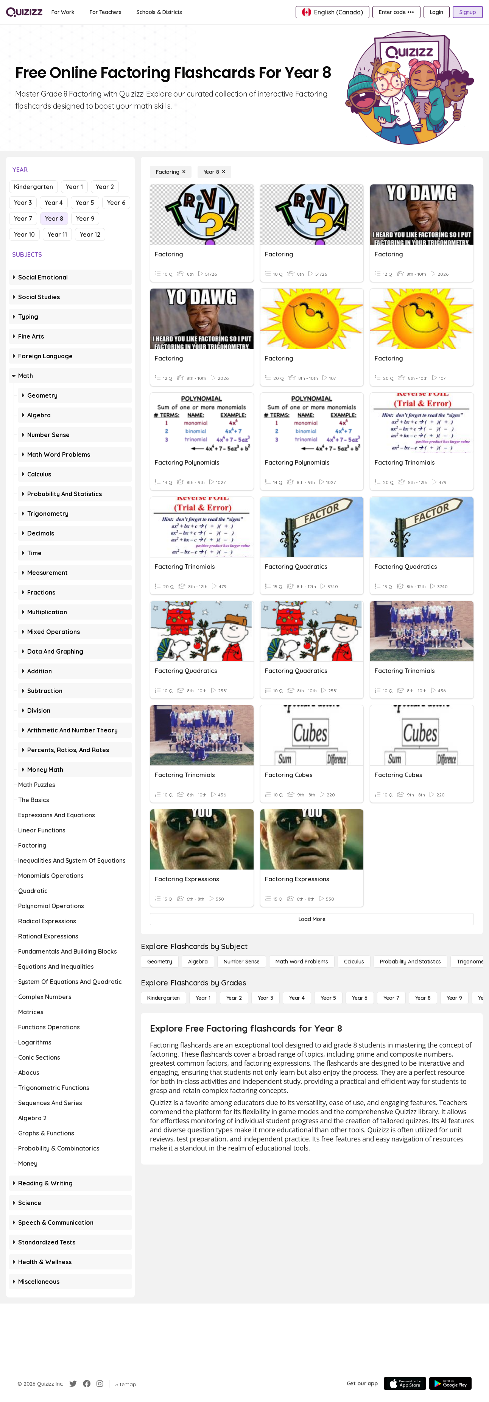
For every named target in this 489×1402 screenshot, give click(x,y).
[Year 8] (214, 172)
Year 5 (85, 202)
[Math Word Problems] (301, 961)
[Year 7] (391, 998)
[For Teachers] (106, 12)
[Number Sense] (241, 961)
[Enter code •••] (396, 12)
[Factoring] (171, 172)
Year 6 (116, 202)
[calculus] (354, 961)
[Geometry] (160, 961)
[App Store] (405, 1383)
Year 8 (54, 218)
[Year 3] (265, 998)
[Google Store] (450, 1383)
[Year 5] (328, 998)
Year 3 (23, 202)
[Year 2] (234, 998)
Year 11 (57, 234)
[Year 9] (454, 998)
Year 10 (24, 234)
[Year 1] (202, 998)
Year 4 (54, 202)
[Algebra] (198, 961)
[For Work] (63, 12)
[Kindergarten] (163, 998)
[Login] (437, 12)
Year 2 (105, 186)
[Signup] (468, 12)
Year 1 (74, 186)
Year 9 (85, 218)
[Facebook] (86, 1384)
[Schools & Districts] (159, 12)
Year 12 (90, 234)
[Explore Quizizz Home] (24, 12)
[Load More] (312, 919)
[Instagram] (100, 1384)
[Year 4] (297, 998)
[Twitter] (73, 1384)
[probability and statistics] (410, 961)
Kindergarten (33, 186)
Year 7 (23, 218)
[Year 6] (360, 998)
